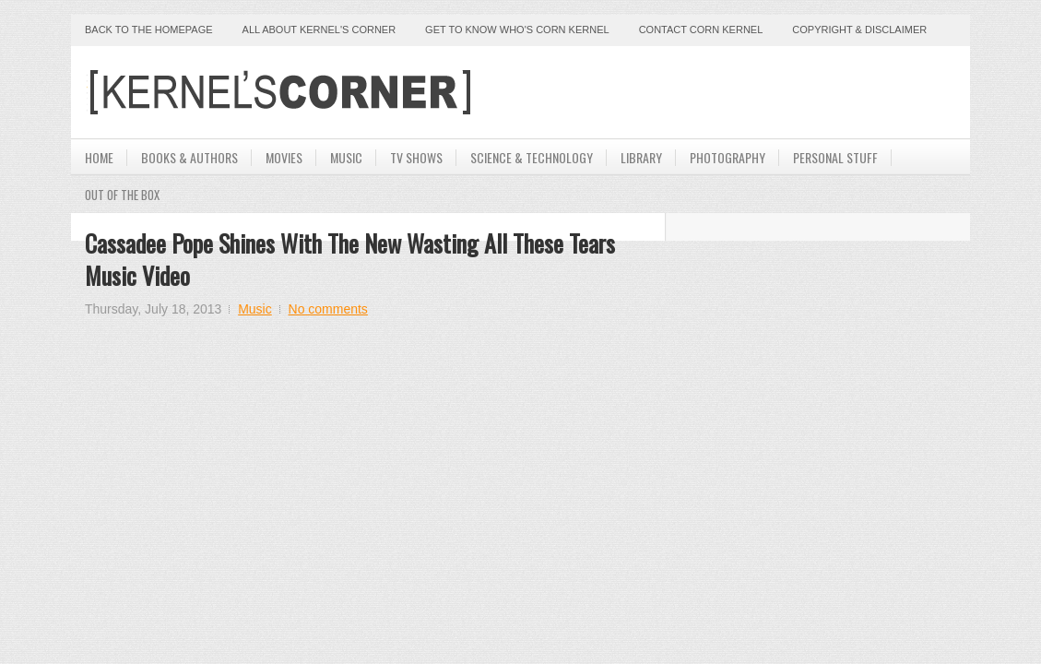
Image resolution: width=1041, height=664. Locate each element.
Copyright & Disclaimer (859, 29)
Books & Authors (189, 157)
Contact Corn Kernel (701, 29)
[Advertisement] (740, 92)
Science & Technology (531, 157)
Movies (284, 157)
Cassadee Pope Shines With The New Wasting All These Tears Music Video (350, 259)
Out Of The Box (122, 194)
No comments (328, 309)
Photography (727, 157)
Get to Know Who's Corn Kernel (517, 29)
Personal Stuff (835, 157)
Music (346, 157)
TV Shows (416, 157)
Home (99, 157)
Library (641, 157)
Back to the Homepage (149, 29)
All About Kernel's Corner (319, 29)
